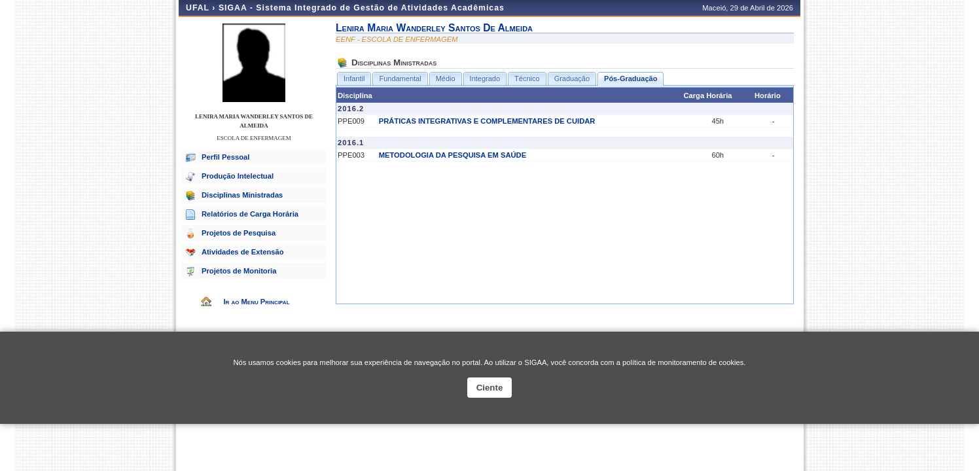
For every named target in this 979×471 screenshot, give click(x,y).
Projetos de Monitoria (239, 271)
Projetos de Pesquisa (239, 233)
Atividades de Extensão (243, 252)
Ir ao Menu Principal (256, 301)
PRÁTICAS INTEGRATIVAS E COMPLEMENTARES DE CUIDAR (487, 121)
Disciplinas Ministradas (242, 195)
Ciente (489, 387)
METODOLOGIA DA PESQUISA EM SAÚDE (452, 155)
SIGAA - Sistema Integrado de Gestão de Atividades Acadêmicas (362, 7)
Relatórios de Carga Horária (250, 214)
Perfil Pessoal (225, 157)
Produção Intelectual (238, 176)
